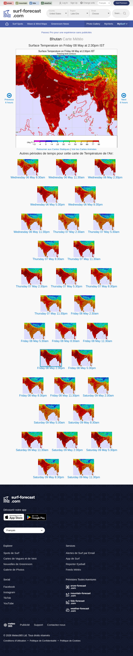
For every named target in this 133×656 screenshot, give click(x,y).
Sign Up (73, 3)
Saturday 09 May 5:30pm (101, 450)
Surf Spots (17, 23)
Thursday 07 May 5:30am (103, 231)
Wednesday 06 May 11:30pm (32, 231)
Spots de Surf (11, 553)
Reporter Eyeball (75, 564)
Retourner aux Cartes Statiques (53, 149)
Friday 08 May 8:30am (65, 341)
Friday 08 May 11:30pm (64, 395)
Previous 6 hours (9, 98)
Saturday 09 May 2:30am (98, 395)
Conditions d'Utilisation (14, 640)
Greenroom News (60, 23)
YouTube (8, 603)
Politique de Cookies (70, 640)
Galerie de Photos (13, 569)
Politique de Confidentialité (43, 640)
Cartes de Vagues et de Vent (20, 558)
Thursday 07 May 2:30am (68, 231)
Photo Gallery (93, 23)
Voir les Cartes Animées (84, 149)
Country (52, 11)
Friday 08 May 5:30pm (82, 368)
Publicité (25, 624)
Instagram (9, 592)
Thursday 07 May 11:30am (84, 259)
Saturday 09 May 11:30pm (84, 477)
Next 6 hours (124, 98)
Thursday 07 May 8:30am (48, 259)
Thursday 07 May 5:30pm (66, 286)
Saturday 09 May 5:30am (49, 422)
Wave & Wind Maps (37, 23)
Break (93, 11)
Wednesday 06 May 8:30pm (85, 204)
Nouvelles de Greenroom (17, 564)
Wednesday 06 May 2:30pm (105, 177)
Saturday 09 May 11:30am (32, 450)
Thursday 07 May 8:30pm (101, 286)
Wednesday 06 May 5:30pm (47, 204)
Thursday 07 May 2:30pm (31, 286)
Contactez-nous (56, 624)
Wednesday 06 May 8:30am (28, 177)
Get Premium (121, 3)
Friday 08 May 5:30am (34, 341)
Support (38, 624)
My (122, 23)
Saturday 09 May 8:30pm (48, 477)
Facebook (9, 586)
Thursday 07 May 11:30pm (50, 313)
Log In (65, 3)
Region (73, 11)
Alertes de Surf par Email (80, 553)
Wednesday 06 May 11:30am (66, 177)
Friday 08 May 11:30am (97, 341)
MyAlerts (108, 23)
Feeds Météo (73, 569)
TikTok (7, 597)
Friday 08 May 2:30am (85, 313)
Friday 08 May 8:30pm (33, 395)
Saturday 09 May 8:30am (83, 422)
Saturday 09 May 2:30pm (67, 450)
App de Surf (72, 558)
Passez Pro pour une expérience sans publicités (66, 32)
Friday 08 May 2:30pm (51, 368)
